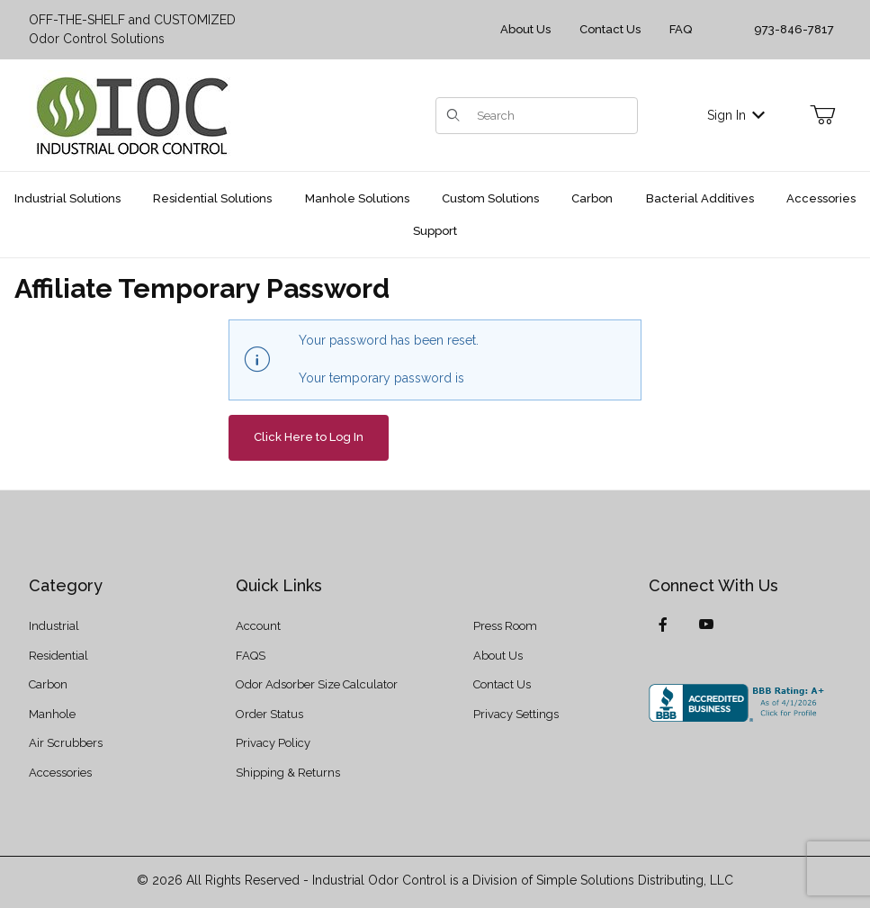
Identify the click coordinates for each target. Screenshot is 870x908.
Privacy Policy (273, 743)
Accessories (60, 772)
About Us (525, 29)
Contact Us (610, 29)
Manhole (52, 714)
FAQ (680, 29)
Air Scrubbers (66, 743)
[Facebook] (663, 624)
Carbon (48, 684)
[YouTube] (706, 624)
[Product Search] (552, 115)
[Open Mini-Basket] (822, 115)
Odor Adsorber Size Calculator (317, 684)
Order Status (269, 714)
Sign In (736, 115)
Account (258, 626)
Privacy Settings (516, 714)
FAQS (250, 655)
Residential (58, 655)
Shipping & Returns (288, 772)
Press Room (505, 626)
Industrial (54, 626)
